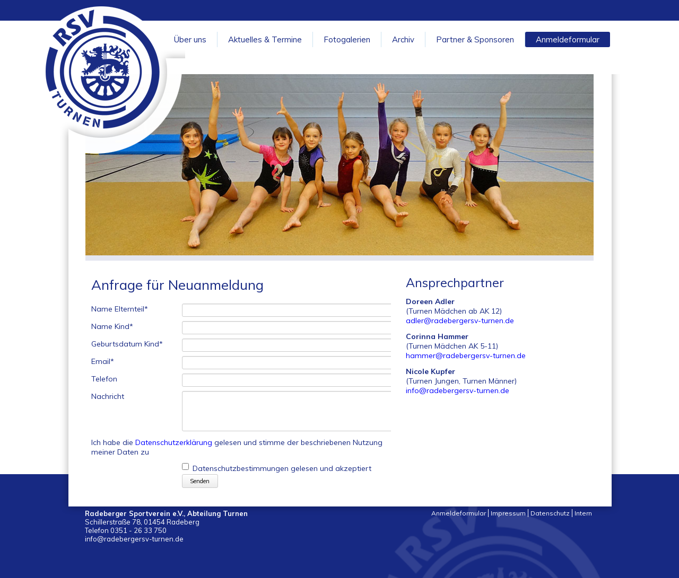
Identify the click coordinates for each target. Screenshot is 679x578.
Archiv (403, 39)
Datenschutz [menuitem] (550, 513)
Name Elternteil (119, 309)
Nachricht (107, 397)
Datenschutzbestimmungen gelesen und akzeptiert (282, 469)
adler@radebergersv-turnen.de (460, 320)
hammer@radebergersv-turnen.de (466, 355)
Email (102, 362)
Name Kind (112, 327)
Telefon (104, 379)
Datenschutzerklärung (173, 442)
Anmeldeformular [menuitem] (458, 513)
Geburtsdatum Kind (127, 344)
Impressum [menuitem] (508, 513)
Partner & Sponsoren (475, 39)
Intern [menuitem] (583, 513)
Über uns (190, 39)
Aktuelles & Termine (265, 39)
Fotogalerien (347, 39)
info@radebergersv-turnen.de (457, 390)
